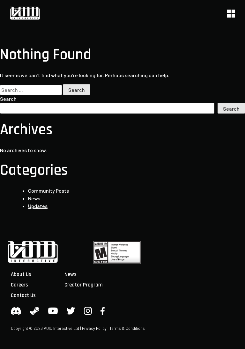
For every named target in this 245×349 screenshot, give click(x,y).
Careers (19, 284)
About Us (21, 274)
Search (8, 99)
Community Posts (48, 191)
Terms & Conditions (127, 328)
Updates (38, 206)
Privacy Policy (94, 328)
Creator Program (83, 284)
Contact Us (23, 295)
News (34, 198)
